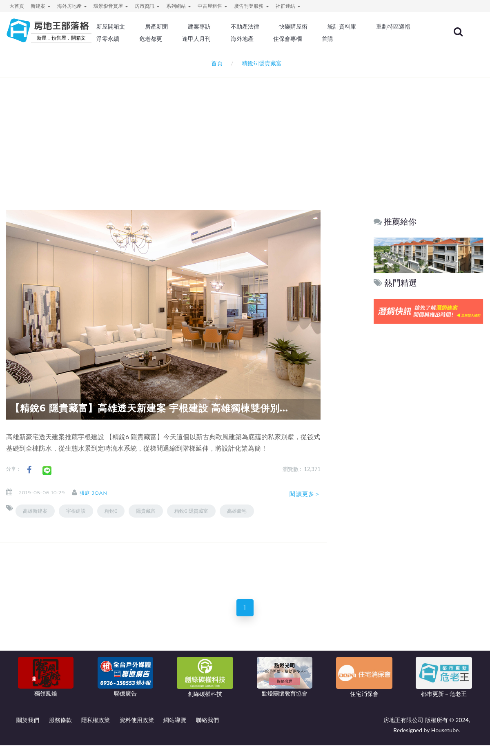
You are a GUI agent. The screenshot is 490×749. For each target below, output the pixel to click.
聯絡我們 (207, 723)
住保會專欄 (365, 38)
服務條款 (60, 723)
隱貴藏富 (146, 511)
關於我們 (27, 723)
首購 (403, 38)
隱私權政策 (95, 723)
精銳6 (111, 511)
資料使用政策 (137, 723)
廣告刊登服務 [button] (251, 6)
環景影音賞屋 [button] (111, 6)
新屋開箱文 (142, 26)
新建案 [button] (41, 6)
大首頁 (16, 6)
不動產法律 (271, 26)
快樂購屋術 (318, 26)
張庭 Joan (100, 493)
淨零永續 (191, 38)
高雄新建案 (35, 511)
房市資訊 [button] (147, 6)
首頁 (215, 63)
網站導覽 (174, 723)
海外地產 (321, 38)
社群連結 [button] (288, 6)
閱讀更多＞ (305, 494)
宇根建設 (76, 511)
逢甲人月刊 (277, 38)
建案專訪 (227, 26)
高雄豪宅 (237, 511)
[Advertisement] (245, 133)
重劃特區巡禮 (145, 38)
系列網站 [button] (178, 6)
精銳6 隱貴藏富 (191, 511)
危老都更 (233, 38)
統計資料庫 (365, 26)
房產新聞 (186, 26)
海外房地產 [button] (72, 6)
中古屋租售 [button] (212, 6)
